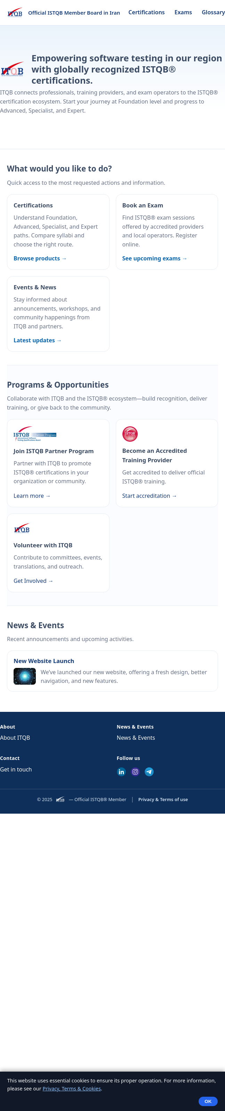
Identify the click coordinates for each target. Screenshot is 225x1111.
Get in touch (16, 769)
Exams (183, 12)
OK (207, 1101)
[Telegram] (149, 771)
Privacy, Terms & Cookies (71, 1088)
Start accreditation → (149, 496)
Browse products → (40, 258)
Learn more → (32, 496)
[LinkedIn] (121, 771)
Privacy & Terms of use (163, 799)
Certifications (146, 12)
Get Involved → (34, 581)
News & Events (136, 737)
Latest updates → (38, 340)
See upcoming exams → (155, 258)
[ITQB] (60, 799)
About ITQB (15, 737)
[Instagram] (135, 771)
